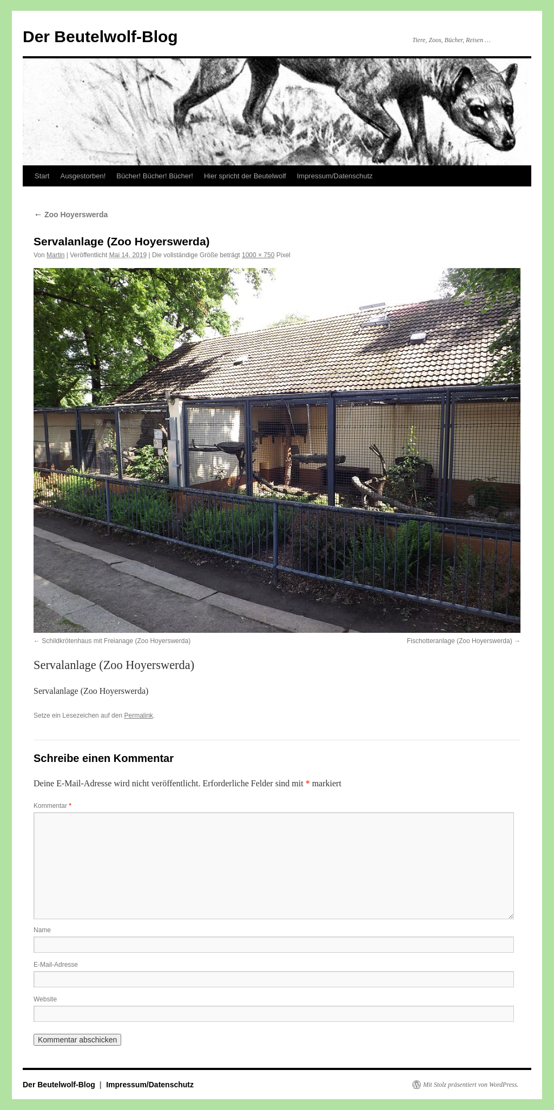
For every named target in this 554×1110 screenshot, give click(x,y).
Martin (55, 255)
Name (42, 930)
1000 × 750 (258, 255)
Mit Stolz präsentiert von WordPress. (470, 1084)
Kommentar (52, 806)
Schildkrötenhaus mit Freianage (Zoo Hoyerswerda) (116, 641)
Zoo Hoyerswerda (71, 214)
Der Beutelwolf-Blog (100, 36)
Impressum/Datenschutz (335, 176)
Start (42, 176)
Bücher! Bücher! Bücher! (154, 176)
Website (45, 999)
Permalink (138, 715)
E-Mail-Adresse (56, 964)
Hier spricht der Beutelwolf (245, 176)
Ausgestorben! (82, 176)
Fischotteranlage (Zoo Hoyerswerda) (459, 641)
